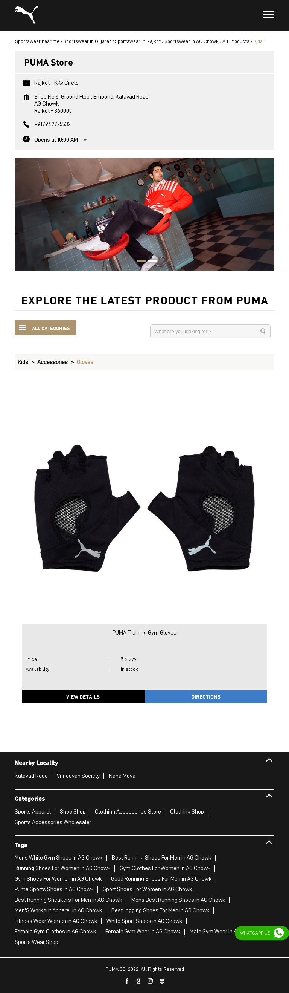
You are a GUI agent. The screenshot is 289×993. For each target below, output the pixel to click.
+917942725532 (52, 124)
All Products (235, 41)
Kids (23, 362)
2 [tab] (150, 261)
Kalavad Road (31, 776)
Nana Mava (122, 776)
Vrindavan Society (78, 776)
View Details (83, 696)
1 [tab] (139, 261)
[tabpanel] (144, 214)
